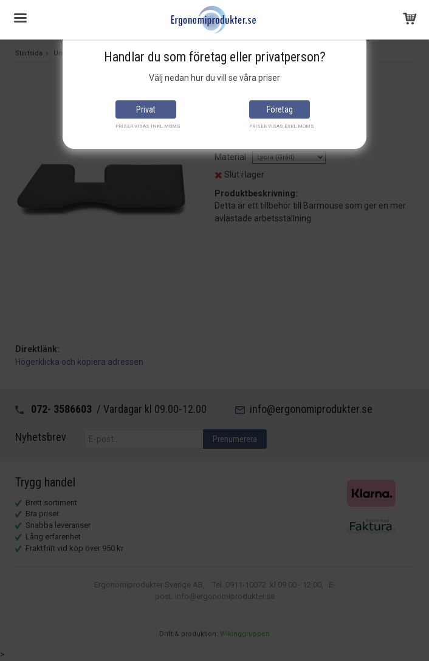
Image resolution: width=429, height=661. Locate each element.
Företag (280, 109)
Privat (146, 109)
